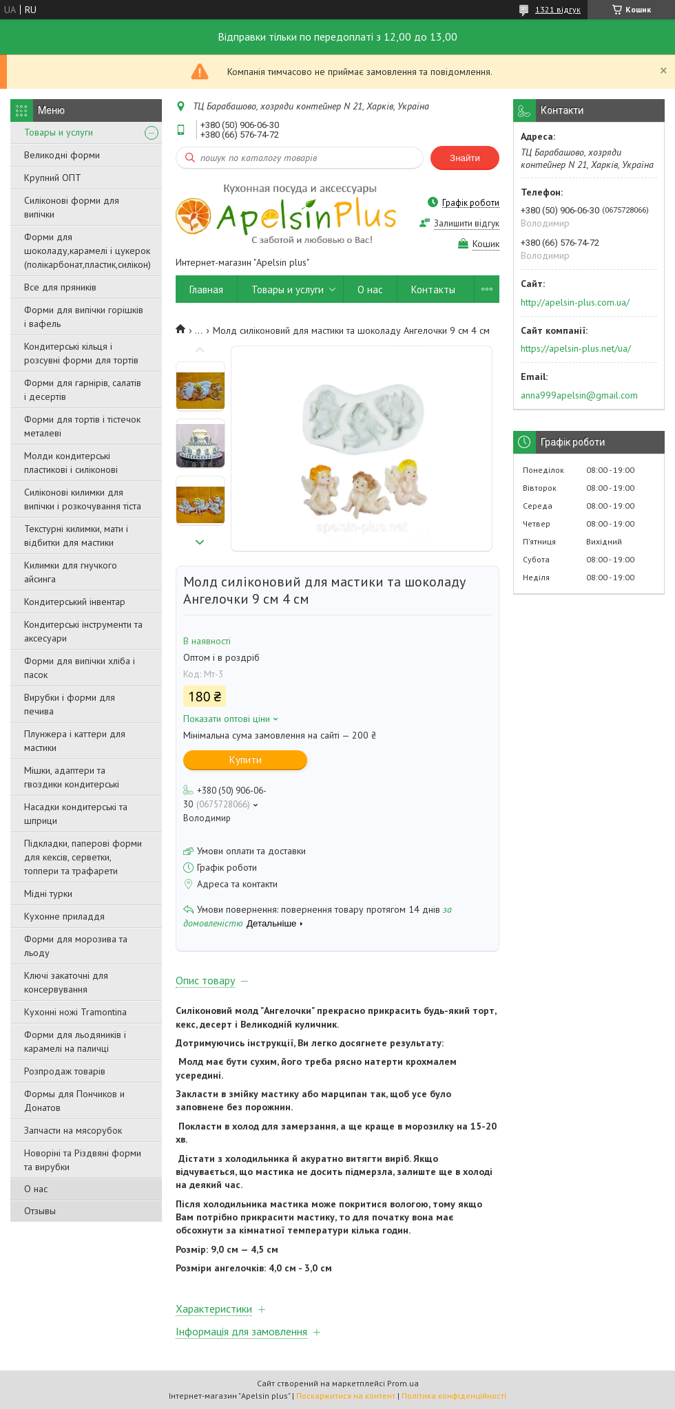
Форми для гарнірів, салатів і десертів (82, 390)
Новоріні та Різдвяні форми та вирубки (82, 1160)
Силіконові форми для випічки (71, 207)
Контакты (433, 289)
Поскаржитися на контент (345, 1395)
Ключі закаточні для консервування (66, 982)
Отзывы (40, 1211)
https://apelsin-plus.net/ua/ (576, 348)
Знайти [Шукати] (465, 158)
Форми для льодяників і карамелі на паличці (75, 1041)
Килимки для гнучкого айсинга (70, 572)
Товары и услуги (58, 132)
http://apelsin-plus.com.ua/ (575, 302)
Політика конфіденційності (454, 1395)
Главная (206, 289)
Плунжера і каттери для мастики (74, 741)
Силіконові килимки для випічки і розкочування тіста (82, 499)
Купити (245, 759)
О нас (36, 1189)
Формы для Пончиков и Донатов (74, 1101)
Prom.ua (403, 1383)
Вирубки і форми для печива (69, 704)
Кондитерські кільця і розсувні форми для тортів (81, 353)
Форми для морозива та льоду (75, 946)
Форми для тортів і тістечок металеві (82, 426)
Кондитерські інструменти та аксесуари (83, 631)
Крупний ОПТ (52, 177)
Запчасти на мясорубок (73, 1130)
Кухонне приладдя (64, 916)
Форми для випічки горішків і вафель (83, 317)
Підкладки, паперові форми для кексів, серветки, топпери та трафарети (83, 857)
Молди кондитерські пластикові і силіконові (71, 462)
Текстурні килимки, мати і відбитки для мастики (76, 535)
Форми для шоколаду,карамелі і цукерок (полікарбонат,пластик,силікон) (87, 251)
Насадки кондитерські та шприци (75, 814)
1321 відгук (558, 9)
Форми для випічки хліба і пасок (79, 668)
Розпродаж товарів (64, 1071)
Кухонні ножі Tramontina (75, 1012)
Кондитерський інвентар (74, 601)
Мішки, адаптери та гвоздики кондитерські (71, 777)
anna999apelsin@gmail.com (579, 395)
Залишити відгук (466, 223)
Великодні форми (62, 155)
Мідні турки (48, 893)
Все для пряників (60, 287)
